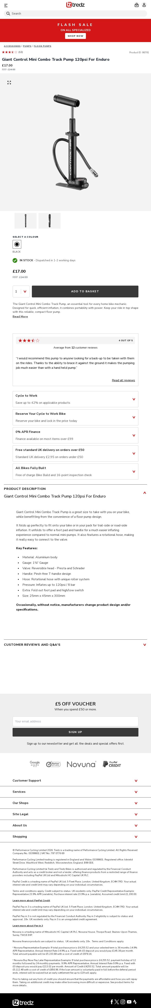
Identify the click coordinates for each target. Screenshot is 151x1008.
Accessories (12, 46)
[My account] (144, 5)
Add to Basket (85, 291)
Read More (20, 316)
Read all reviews (123, 380)
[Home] (75, 5)
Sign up (75, 732)
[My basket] (137, 5)
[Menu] (27, 5)
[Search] (75, 13)
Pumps (27, 46)
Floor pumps (42, 46)
